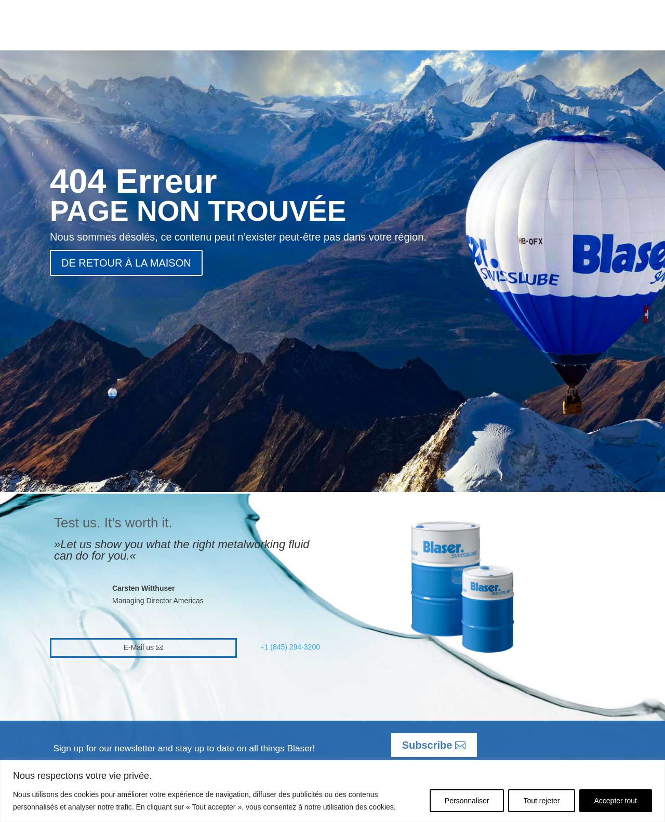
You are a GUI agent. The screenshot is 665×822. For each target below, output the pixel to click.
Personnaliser (467, 801)
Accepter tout (615, 801)
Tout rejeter (541, 801)
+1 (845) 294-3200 (290, 647)
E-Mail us (139, 647)
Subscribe (427, 745)
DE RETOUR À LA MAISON (126, 263)
